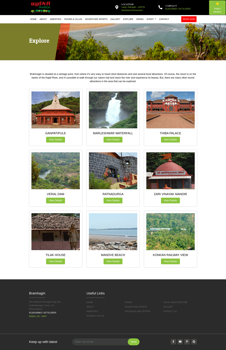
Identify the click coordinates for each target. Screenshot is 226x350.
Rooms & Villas (73, 19)
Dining (140, 19)
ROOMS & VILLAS (95, 316)
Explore (128, 19)
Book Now (189, 19)
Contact (164, 19)
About (43, 19)
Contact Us (170, 311)
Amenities (55, 19)
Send (133, 342)
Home (33, 19)
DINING (128, 302)
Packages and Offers (137, 311)
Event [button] (150, 19)
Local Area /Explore (175, 302)
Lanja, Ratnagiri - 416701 (133, 7)
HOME (90, 302)
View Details (55, 139)
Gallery (115, 19)
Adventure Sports (96, 19)
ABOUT (90, 307)
